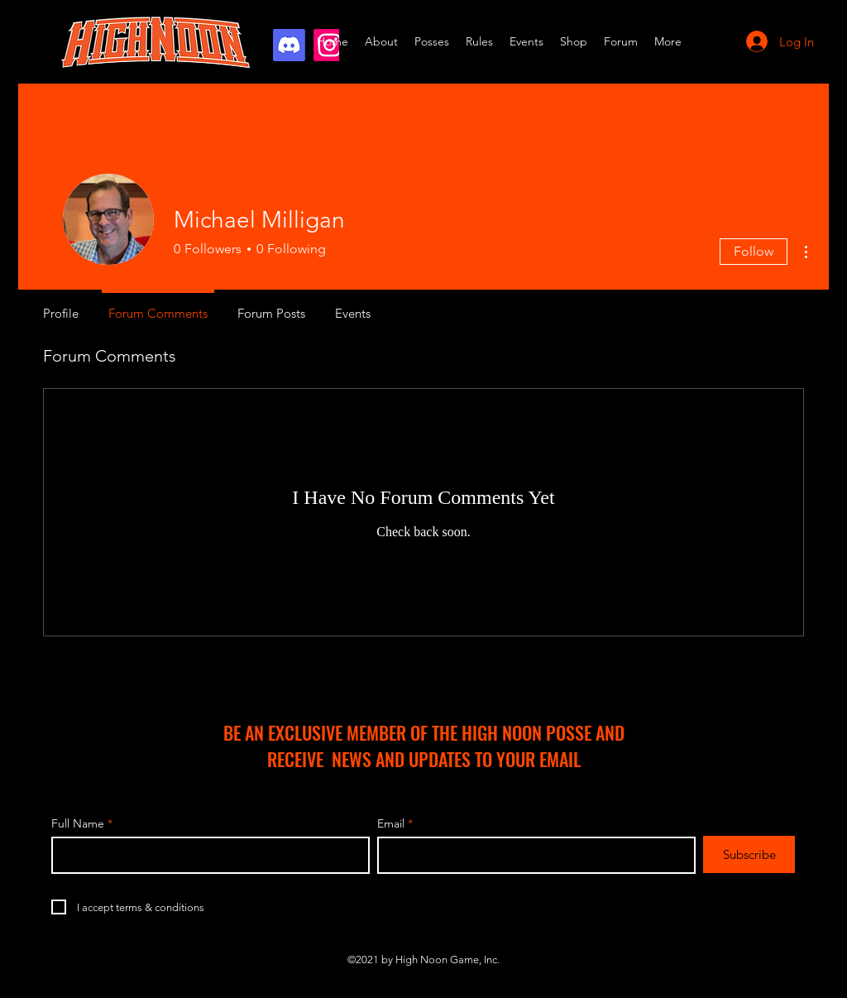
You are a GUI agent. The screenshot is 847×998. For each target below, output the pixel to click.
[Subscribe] (749, 854)
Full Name (77, 823)
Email (390, 823)
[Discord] (289, 45)
